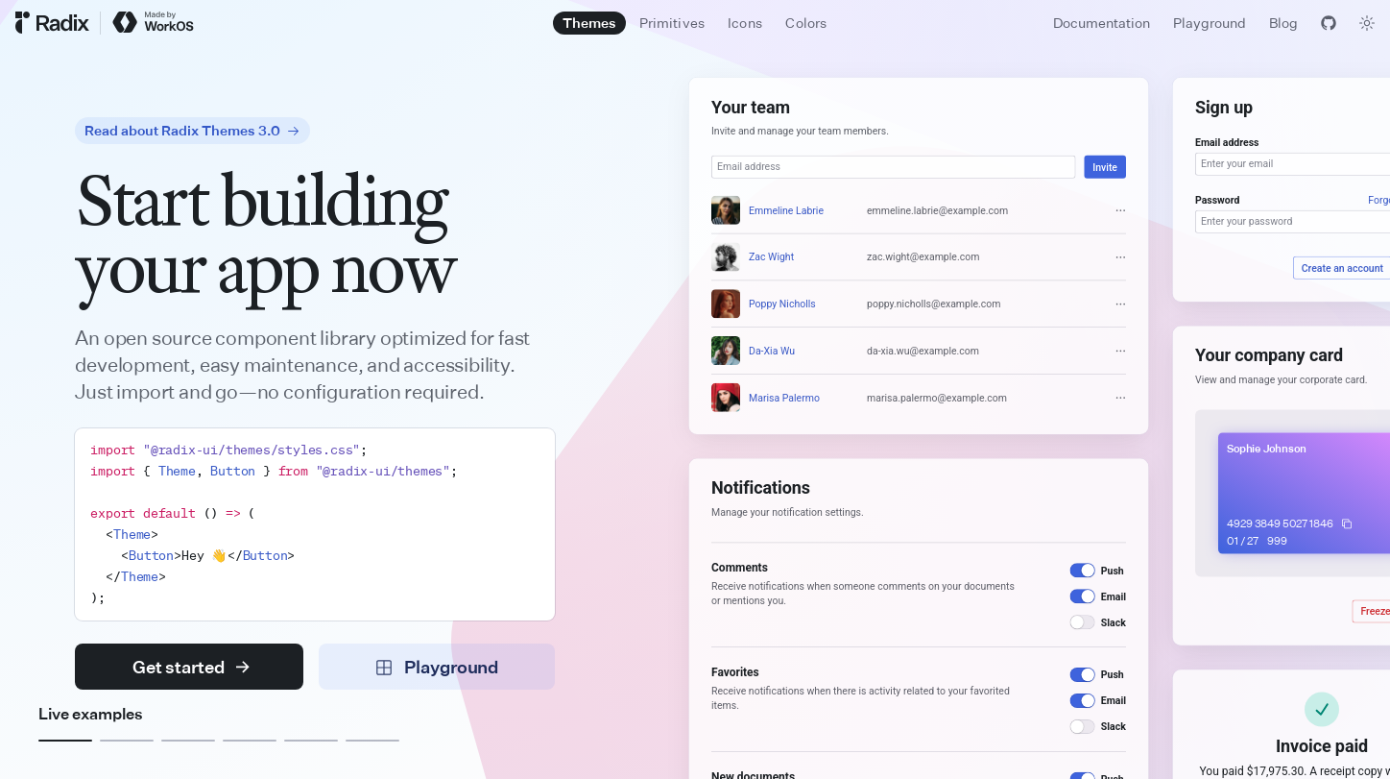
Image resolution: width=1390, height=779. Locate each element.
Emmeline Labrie (786, 210)
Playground (1209, 22)
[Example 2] (126, 740)
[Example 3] (188, 740)
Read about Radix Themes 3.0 (192, 130)
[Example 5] (311, 740)
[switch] (1082, 570)
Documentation (1101, 22)
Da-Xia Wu (772, 350)
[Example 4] (249, 740)
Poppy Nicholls (782, 303)
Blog (1283, 22)
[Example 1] (65, 740)
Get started (191, 666)
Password (1217, 200)
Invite (1104, 167)
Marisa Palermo (784, 397)
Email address (1226, 142)
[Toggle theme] (1367, 23)
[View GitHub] (1328, 23)
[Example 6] (372, 740)
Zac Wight (771, 257)
